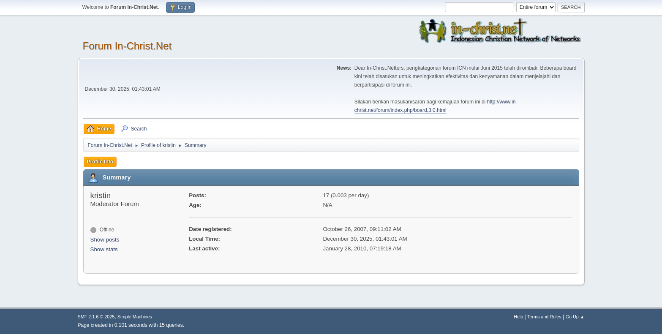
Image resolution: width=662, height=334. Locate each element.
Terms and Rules (544, 316)
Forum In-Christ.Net (127, 46)
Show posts (105, 239)
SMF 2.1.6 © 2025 (96, 316)
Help (518, 316)
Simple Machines (134, 316)
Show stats (104, 249)
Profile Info (100, 162)
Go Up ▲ (575, 316)
